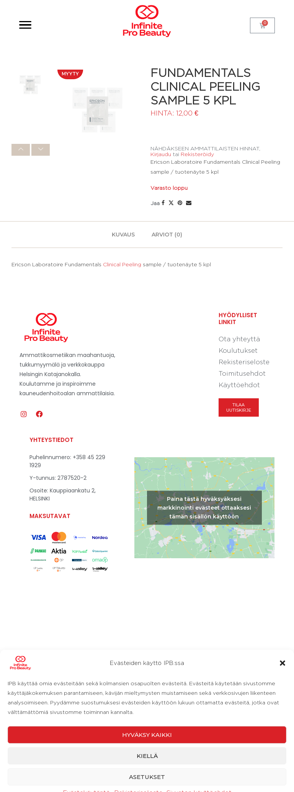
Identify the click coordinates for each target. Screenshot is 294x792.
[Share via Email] (188, 202)
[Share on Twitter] (171, 202)
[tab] (123, 234)
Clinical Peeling (122, 264)
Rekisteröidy (197, 154)
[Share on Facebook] (163, 202)
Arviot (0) (167, 234)
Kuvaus (123, 234)
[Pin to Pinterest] (180, 202)
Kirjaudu (160, 154)
